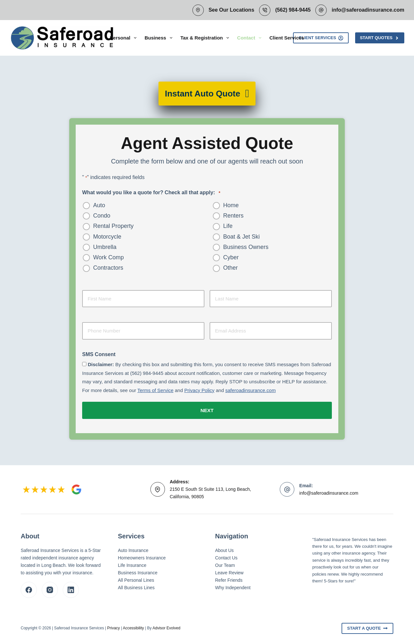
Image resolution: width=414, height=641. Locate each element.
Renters (233, 215)
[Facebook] (29, 589)
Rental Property (113, 226)
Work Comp (108, 257)
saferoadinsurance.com (250, 390)
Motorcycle (107, 236)
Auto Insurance (133, 549)
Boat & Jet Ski (241, 236)
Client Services (286, 37)
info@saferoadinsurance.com (368, 10)
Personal (124, 38)
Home (231, 205)
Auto (99, 205)
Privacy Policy (199, 390)
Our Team (225, 564)
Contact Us (226, 556)
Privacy (113, 627)
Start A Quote (367, 627)
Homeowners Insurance (142, 556)
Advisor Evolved (166, 627)
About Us (224, 549)
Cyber (231, 257)
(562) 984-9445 (292, 10)
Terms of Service (155, 390)
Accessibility (133, 627)
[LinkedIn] (71, 589)
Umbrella (104, 247)
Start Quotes (379, 37)
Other (230, 267)
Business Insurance (138, 571)
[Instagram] (50, 589)
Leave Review (229, 571)
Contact (250, 38)
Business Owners (245, 247)
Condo (101, 215)
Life (228, 226)
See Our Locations (231, 10)
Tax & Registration (206, 38)
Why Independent (233, 586)
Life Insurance (132, 564)
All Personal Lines (136, 579)
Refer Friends (229, 579)
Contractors (108, 267)
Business (160, 38)
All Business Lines (136, 586)
